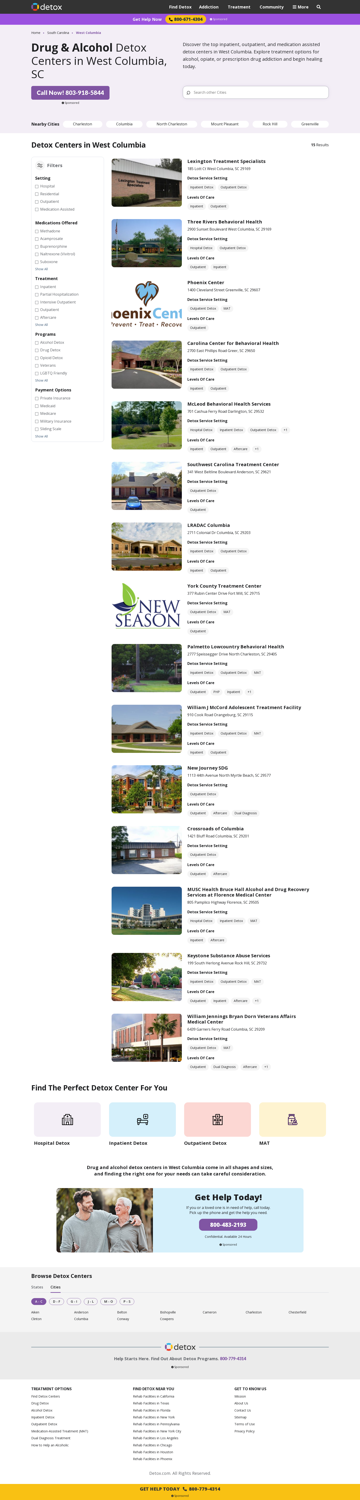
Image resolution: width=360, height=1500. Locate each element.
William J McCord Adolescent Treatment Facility (244, 707)
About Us (241, 1403)
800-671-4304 (185, 19)
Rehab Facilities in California (153, 1396)
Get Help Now (147, 19)
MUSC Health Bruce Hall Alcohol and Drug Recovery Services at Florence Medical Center (248, 892)
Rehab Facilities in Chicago (152, 1445)
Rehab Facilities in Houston (153, 1452)
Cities (56, 1287)
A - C (38, 1301)
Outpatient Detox (44, 1424)
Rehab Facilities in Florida (151, 1410)
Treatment (239, 7)
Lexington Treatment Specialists (226, 161)
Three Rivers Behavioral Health (224, 222)
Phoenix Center (205, 282)
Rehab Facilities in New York (154, 1417)
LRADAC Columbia (208, 525)
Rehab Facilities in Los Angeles (155, 1438)
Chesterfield (297, 1312)
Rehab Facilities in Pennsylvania (156, 1424)
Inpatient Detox (42, 1417)
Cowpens (167, 1319)
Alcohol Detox (41, 1410)
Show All (41, 269)
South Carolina (58, 32)
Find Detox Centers (45, 1396)
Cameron (210, 1312)
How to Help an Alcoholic (50, 1445)
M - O (108, 1301)
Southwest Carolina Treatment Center (233, 464)
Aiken (35, 1312)
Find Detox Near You (153, 1389)
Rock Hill (270, 124)
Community (272, 7)
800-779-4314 (233, 1358)
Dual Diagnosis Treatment (50, 1438)
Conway (123, 1319)
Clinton (36, 1319)
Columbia (124, 124)
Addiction (209, 7)
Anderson (81, 1312)
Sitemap (240, 1417)
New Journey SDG (207, 768)
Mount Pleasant (225, 124)
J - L (91, 1301)
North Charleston (172, 124)
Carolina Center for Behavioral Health (233, 343)
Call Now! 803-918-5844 (70, 92)
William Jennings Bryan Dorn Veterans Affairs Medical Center (241, 1019)
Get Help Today (180, 1489)
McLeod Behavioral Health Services (229, 404)
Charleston (82, 124)
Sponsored (218, 19)
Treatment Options (51, 1389)
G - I (74, 1301)
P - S (127, 1301)
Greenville (310, 124)
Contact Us (242, 1410)
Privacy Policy (244, 1431)
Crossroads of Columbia (215, 829)
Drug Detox (40, 1403)
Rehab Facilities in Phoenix (152, 1459)
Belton (122, 1312)
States (37, 1287)
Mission (240, 1396)
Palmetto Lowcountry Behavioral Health (235, 647)
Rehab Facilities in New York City (157, 1431)
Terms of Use (244, 1424)
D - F (56, 1301)
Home (35, 32)
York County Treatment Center (224, 586)
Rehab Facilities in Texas (151, 1403)
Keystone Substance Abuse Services (228, 955)
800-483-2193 (228, 1224)
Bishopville (168, 1312)
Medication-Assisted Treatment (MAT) (59, 1431)
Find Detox (180, 7)
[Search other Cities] (259, 92)
